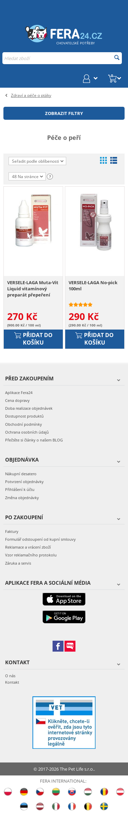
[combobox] (62, 58)
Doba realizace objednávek (29, 408)
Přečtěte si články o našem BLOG (34, 440)
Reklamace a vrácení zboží (28, 547)
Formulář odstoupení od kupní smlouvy (40, 539)
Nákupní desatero (21, 474)
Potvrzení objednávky (24, 481)
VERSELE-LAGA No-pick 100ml (93, 286)
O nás (10, 676)
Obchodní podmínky (23, 424)
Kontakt (12, 682)
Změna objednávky (22, 497)
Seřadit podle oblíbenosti (37, 161)
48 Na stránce (27, 177)
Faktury (11, 531)
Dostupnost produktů (24, 416)
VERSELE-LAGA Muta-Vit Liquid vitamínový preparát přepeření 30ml (32, 289)
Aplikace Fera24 (18, 392)
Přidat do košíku (33, 339)
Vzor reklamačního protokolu (31, 555)
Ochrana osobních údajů (27, 432)
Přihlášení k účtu (19, 489)
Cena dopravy (17, 400)
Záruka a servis (18, 563)
